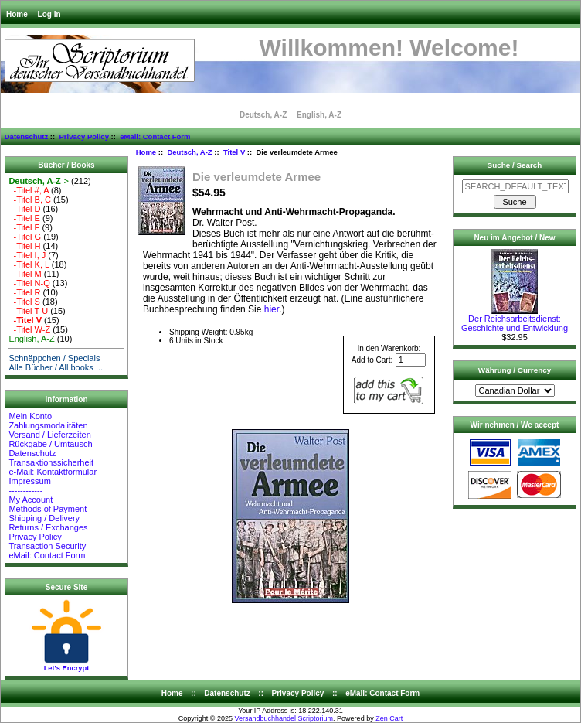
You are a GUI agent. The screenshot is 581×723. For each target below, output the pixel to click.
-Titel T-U (28, 310)
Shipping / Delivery (44, 518)
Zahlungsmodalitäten (47, 425)
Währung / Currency (514, 370)
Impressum (29, 481)
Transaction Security (47, 546)
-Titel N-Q (28, 283)
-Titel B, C (29, 199)
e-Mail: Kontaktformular (53, 471)
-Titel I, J (27, 255)
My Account (30, 499)
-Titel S (24, 301)
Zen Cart (389, 718)
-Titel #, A (28, 190)
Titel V (234, 152)
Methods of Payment (47, 508)
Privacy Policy (83, 136)
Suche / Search (515, 165)
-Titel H (24, 246)
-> (38, 181)
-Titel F (23, 227)
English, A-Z (319, 115)
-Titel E (24, 218)
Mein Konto (30, 416)
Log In (49, 14)
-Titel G (24, 236)
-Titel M (24, 273)
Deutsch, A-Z (189, 152)
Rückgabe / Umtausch (50, 443)
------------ (25, 490)
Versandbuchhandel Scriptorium (284, 718)
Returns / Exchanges (47, 527)
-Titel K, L (28, 264)
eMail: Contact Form (155, 136)
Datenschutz (26, 136)
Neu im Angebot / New (514, 238)
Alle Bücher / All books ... (55, 367)
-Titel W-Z (29, 329)
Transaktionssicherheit (50, 462)
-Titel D (24, 208)
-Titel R (24, 292)
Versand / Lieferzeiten (49, 434)
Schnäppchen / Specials (54, 358)
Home (17, 14)
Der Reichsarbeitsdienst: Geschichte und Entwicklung (514, 319)
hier (271, 309)
